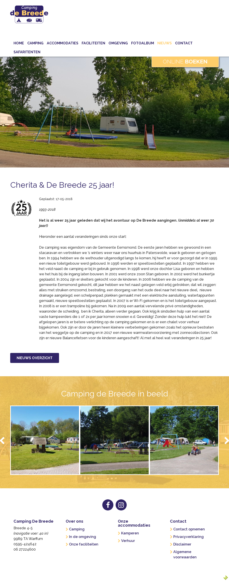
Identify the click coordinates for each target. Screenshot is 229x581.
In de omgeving (82, 537)
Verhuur (128, 541)
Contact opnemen (189, 529)
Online (185, 61)
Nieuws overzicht (35, 358)
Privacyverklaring (188, 537)
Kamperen (130, 533)
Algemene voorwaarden (185, 554)
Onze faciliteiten (83, 544)
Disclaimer (182, 544)
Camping (77, 529)
